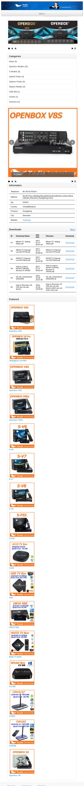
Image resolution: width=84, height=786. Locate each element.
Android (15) (14, 102)
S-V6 (11, 449)
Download (70, 242)
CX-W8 (12, 686)
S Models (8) (14, 71)
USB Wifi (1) (14, 92)
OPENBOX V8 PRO (18, 361)
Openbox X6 (15, 775)
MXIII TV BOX (15, 657)
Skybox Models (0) (17, 87)
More (72, 229)
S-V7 (11, 479)
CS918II (12, 746)
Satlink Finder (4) (16, 77)
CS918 (12, 716)
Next (72, 32)
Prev (11, 32)
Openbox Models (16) (18, 66)
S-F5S (12, 538)
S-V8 (11, 509)
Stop (75, 48)
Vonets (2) (13, 97)
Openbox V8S (15, 390)
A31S (11, 568)
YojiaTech (27, 220)
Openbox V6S (15, 331)
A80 (11, 598)
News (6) (13, 61)
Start (72, 48)
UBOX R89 (14, 627)
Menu (42, 13)
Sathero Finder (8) (17, 82)
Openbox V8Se (16, 420)
